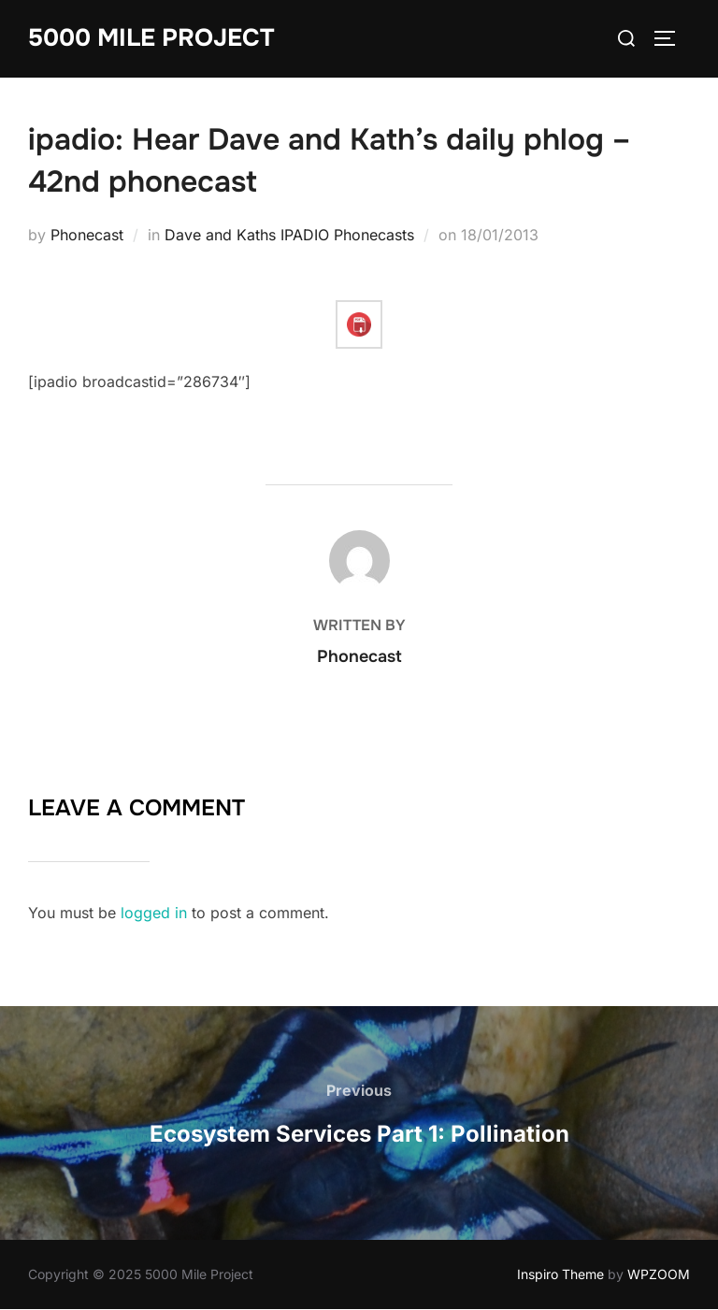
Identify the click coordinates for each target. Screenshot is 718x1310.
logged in (154, 912)
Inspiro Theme (560, 1274)
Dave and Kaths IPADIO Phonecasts (289, 234)
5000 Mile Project (151, 37)
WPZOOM (658, 1274)
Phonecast (86, 234)
